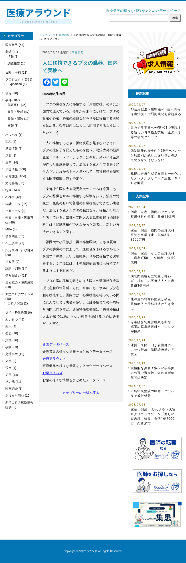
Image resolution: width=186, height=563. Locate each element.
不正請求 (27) (14, 243)
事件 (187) (12, 100)
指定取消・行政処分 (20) (19, 252)
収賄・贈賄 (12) (19, 118)
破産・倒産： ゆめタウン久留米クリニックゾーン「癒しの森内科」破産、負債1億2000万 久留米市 (153, 416)
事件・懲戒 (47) (19, 112)
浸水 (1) (10, 368)
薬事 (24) (11, 162)
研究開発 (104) (15, 176)
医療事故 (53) (14, 45)
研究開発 (64, 35)
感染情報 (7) (13, 148)
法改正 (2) (12, 261)
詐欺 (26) (11, 340)
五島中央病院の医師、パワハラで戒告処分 (153, 393)
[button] (157, 60)
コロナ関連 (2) (18, 303)
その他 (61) (13, 381)
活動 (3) (10, 155)
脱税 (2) (10, 141)
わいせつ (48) (14, 319)
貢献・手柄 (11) (16, 72)
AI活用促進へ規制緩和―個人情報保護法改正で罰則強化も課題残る (156, 112)
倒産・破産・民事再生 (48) (19, 220)
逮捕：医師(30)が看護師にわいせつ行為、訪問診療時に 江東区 (153, 349)
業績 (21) (11, 52)
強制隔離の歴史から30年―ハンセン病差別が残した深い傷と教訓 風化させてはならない (156, 155)
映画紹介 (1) (13, 388)
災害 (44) (11, 375)
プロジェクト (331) (18, 79)
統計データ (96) (16, 204)
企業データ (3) (15, 211)
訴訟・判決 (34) (16, 268)
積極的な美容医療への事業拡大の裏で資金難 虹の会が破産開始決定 (153, 372)
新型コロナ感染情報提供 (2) (19, 405)
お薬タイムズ (52, 373)
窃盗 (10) (11, 333)
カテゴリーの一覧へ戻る (81, 393)
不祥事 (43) (13, 197)
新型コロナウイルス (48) (19, 296)
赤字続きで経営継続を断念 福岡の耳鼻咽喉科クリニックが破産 (153, 326)
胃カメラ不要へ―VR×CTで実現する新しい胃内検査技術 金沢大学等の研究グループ (156, 132)
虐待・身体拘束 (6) (18, 312)
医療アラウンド (54, 358)
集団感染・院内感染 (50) (19, 285)
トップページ (47, 35)
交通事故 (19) (14, 354)
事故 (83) (11, 347)
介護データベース (55, 344)
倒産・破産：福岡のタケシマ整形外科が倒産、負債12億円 (153, 214)
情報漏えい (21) (16, 275)
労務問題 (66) (14, 236)
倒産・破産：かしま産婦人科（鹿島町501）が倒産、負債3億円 (153, 257)
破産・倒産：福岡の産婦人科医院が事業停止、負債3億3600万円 (153, 234)
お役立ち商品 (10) (17, 395)
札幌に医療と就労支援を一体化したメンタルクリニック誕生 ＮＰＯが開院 (156, 178)
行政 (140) (12, 190)
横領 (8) (13, 125)
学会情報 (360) (15, 169)
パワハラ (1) (13, 135)
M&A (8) (11, 229)
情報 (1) (13, 56)
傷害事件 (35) (17, 105)
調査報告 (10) (17, 63)
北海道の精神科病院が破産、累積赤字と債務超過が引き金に (153, 303)
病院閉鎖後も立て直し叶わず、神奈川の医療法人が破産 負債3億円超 (153, 280)
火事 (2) (10, 361)
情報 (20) (11, 93)
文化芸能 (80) (14, 183)
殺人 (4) (10, 326)
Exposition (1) (17, 84)
